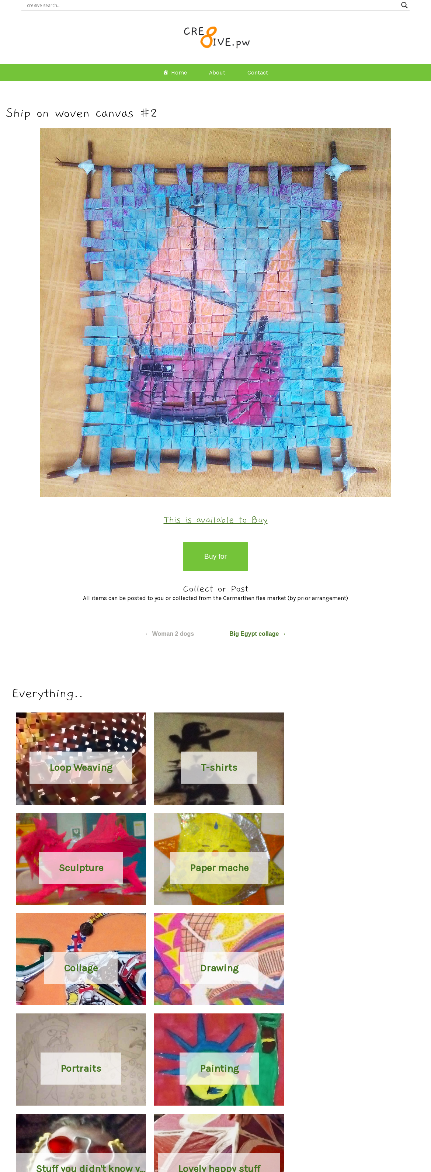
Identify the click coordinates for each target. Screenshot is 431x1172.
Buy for (215, 556)
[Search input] (212, 5)
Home (179, 72)
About (217, 72)
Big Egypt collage (257, 634)
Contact (257, 72)
